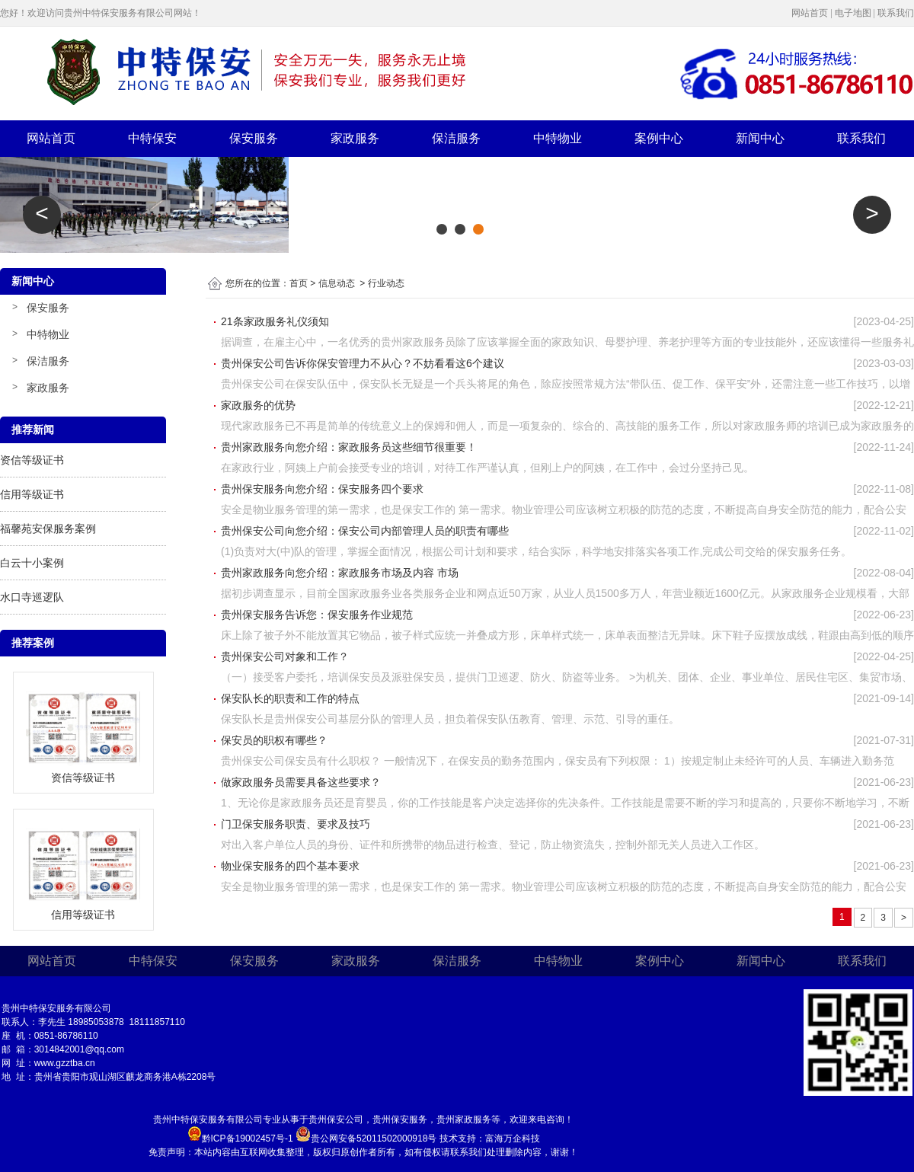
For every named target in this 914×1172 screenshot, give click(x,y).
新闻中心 (760, 138)
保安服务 (253, 138)
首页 (298, 283)
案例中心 (658, 138)
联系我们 (895, 13)
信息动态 (336, 283)
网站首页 (809, 13)
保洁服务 (456, 138)
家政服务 (355, 138)
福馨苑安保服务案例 (48, 528)
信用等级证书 (32, 494)
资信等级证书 (32, 460)
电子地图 (853, 13)
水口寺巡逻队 (32, 597)
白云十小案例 (32, 563)
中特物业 (557, 138)
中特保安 (152, 138)
